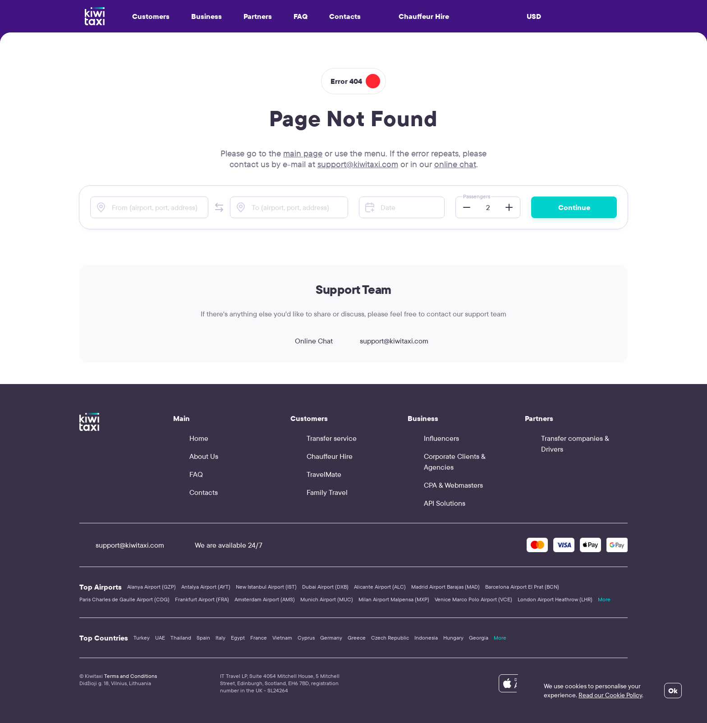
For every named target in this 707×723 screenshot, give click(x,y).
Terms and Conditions (130, 676)
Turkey (141, 637)
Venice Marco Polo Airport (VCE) (473, 599)
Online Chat (306, 340)
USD (534, 16)
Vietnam (282, 637)
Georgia (478, 637)
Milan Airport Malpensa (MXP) (393, 599)
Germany (331, 637)
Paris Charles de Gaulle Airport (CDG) (124, 599)
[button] (219, 207)
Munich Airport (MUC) (326, 599)
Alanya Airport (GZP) (151, 586)
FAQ (301, 16)
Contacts (345, 16)
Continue (574, 207)
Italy (220, 637)
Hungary (453, 637)
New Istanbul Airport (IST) (266, 586)
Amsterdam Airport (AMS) (264, 599)
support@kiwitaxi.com (357, 164)
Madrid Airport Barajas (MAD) (445, 586)
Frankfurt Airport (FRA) (202, 599)
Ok (673, 690)
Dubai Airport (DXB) (325, 586)
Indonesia (426, 637)
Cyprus (306, 637)
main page (302, 153)
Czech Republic (390, 637)
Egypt (238, 637)
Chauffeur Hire (415, 16)
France (258, 637)
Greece (357, 637)
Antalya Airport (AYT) (205, 586)
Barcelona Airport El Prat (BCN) (522, 586)
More (604, 599)
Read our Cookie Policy (610, 695)
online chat (455, 164)
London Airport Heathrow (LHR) (555, 599)
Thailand (180, 637)
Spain (203, 637)
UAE (160, 637)
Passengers (476, 196)
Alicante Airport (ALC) (380, 586)
